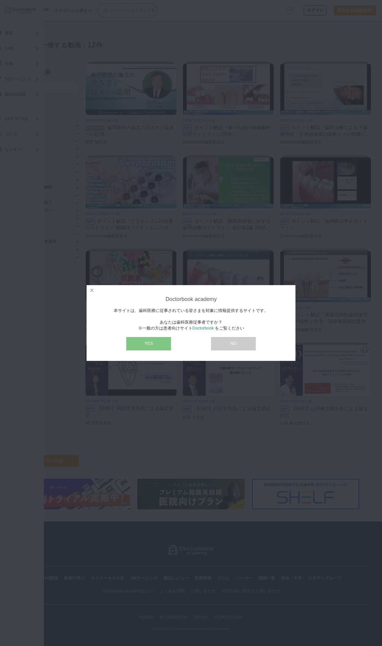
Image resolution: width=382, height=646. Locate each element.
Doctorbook (203, 328)
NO (233, 343)
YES (148, 343)
